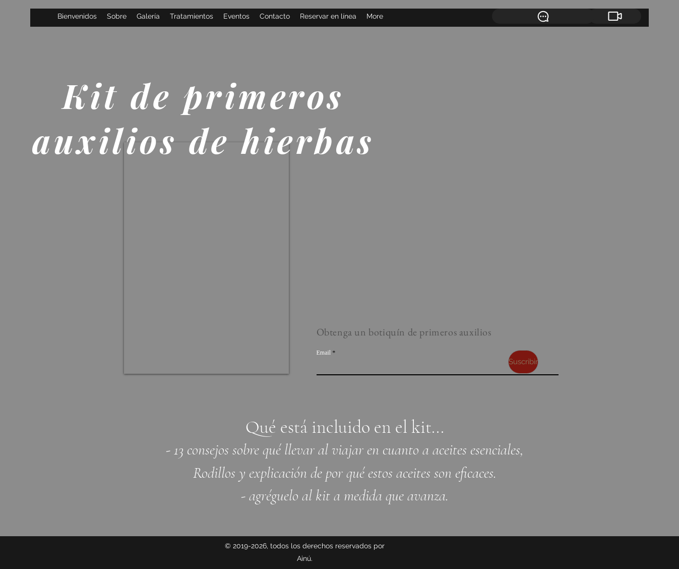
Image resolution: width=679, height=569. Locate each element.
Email (324, 353)
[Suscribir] (523, 362)
